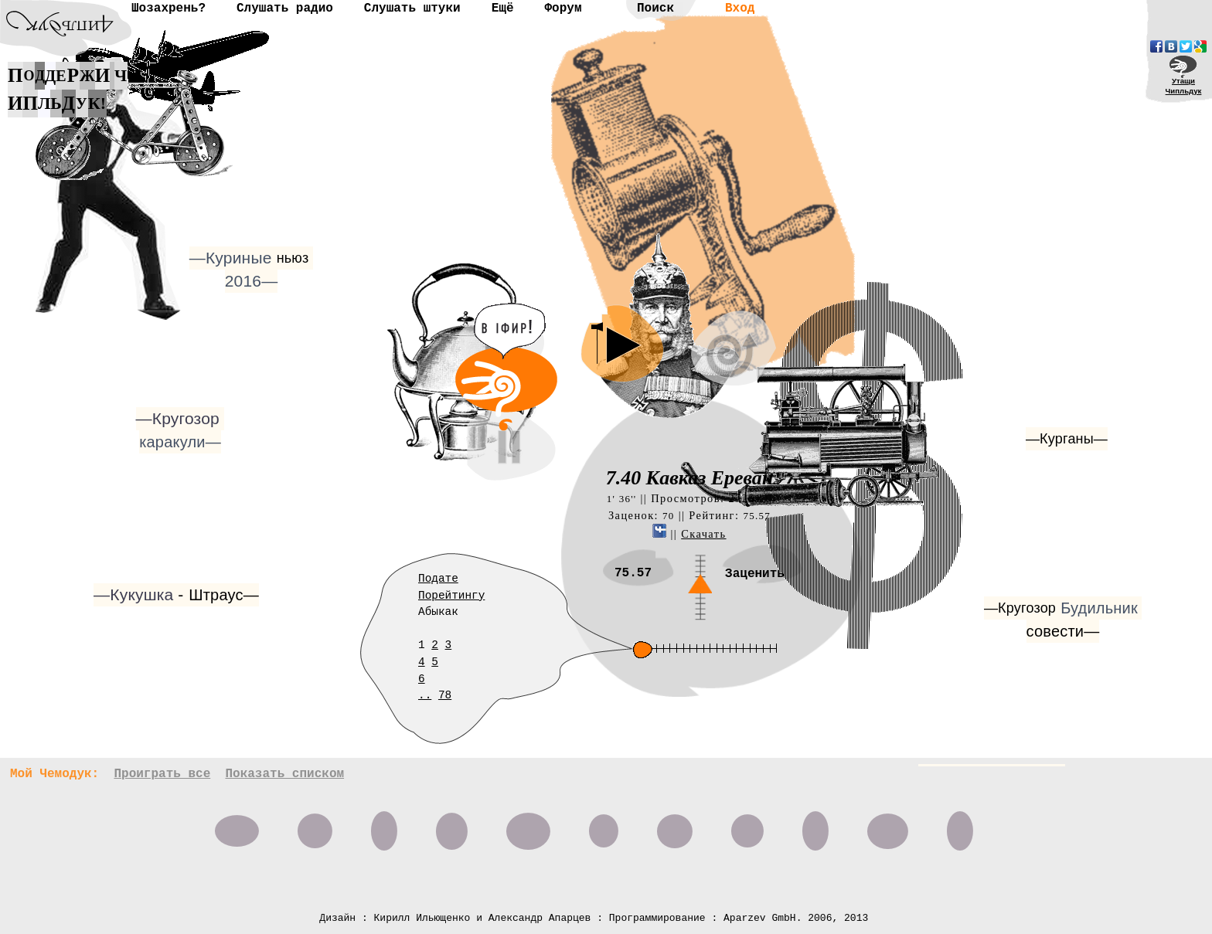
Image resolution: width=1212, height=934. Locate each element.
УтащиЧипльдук (1184, 85)
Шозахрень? (168, 8)
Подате (438, 578)
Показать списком (284, 774)
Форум (562, 8)
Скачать (703, 534)
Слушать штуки (412, 8)
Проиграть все (162, 774)
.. (424, 695)
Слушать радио (285, 8)
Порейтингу (451, 595)
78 (444, 695)
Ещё (503, 8)
